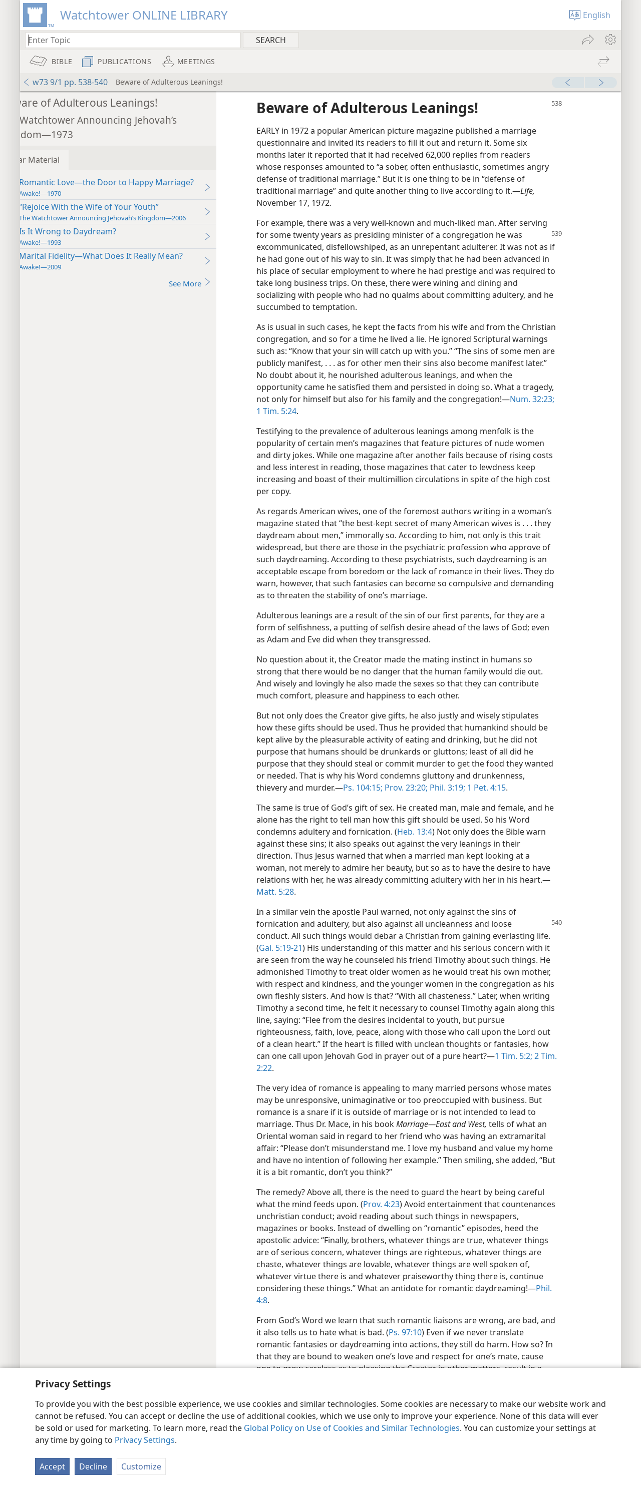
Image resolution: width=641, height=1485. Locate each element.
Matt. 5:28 (304, 903)
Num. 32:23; (307, 411)
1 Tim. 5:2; (542, 1067)
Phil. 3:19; (529, 787)
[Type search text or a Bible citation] (128, 40)
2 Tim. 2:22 (305, 1079)
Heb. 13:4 (443, 843)
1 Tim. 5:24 (351, 411)
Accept (52, 1466)
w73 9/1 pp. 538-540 (65, 82)
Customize (141, 1466)
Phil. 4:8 (360, 1312)
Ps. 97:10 (450, 1344)
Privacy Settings (145, 1439)
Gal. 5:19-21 (310, 959)
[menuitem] (609, 40)
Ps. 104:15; (446, 787)
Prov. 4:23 (410, 1216)
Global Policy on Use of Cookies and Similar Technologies (352, 1427)
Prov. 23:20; (488, 787)
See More (219, 283)
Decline (93, 1466)
